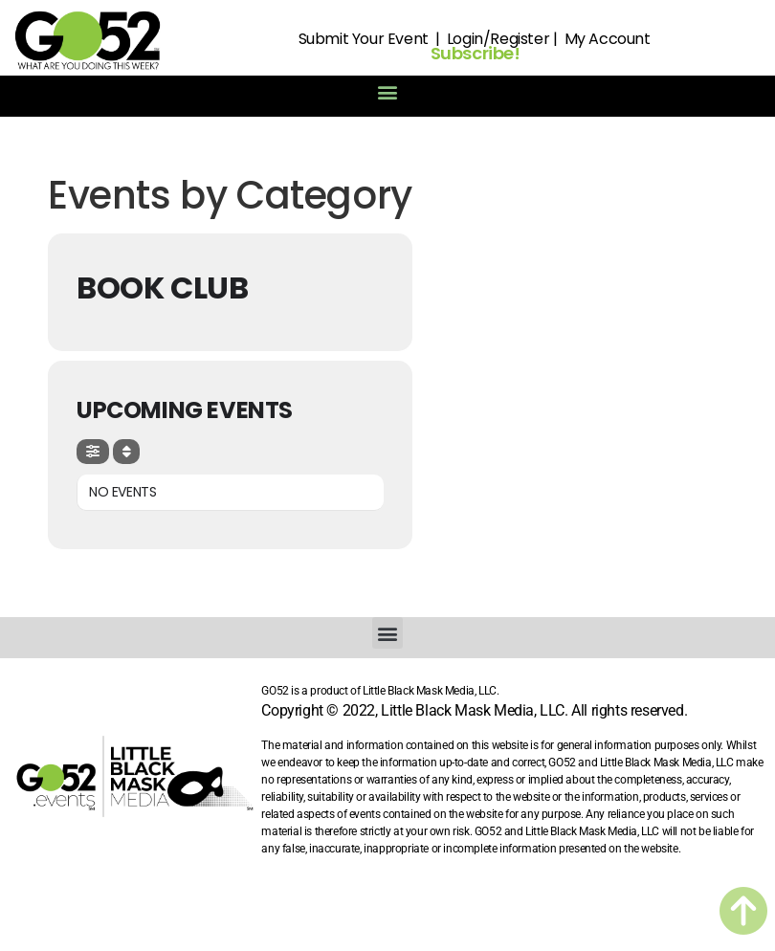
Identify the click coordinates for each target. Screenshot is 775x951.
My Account (608, 39)
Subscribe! (475, 53)
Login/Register (498, 39)
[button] (388, 91)
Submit (324, 39)
